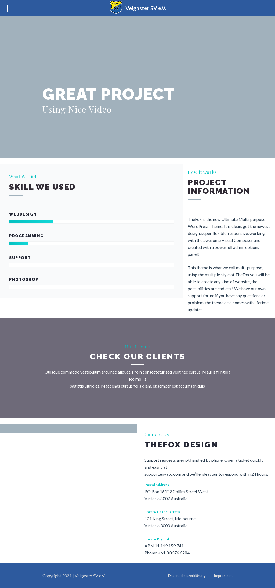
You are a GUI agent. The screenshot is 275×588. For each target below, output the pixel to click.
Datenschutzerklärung (187, 575)
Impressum (223, 575)
